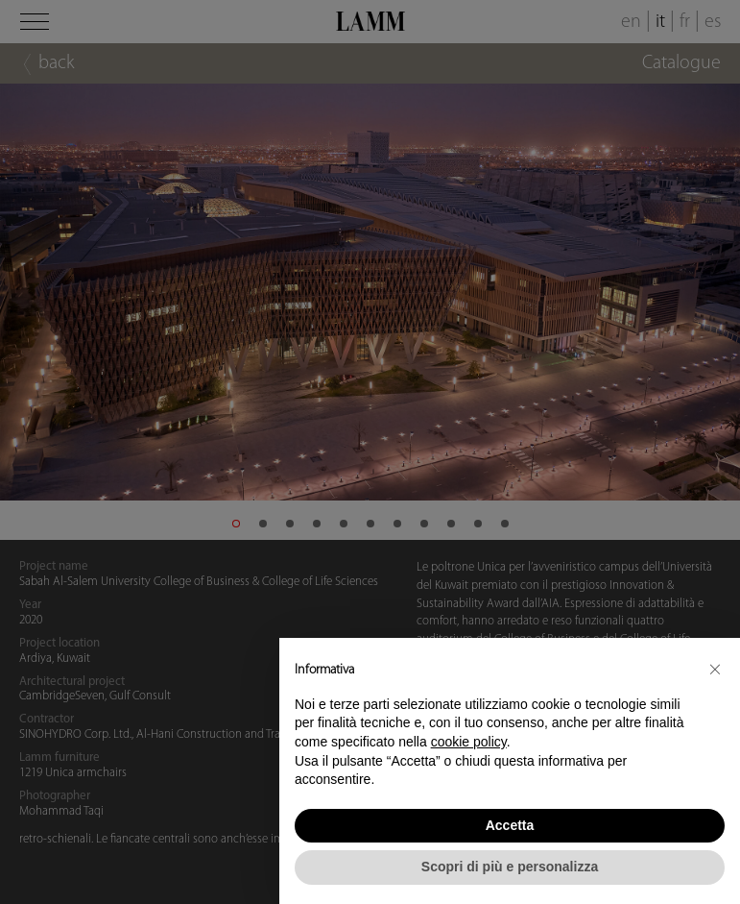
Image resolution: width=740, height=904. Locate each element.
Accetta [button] (510, 825)
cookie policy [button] (469, 741)
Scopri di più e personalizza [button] (509, 866)
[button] (715, 668)
